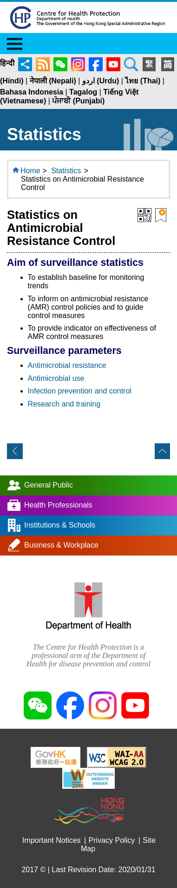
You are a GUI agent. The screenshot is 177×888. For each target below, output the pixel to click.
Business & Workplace (61, 545)
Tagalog (83, 92)
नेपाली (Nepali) (53, 81)
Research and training (64, 404)
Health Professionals (58, 505)
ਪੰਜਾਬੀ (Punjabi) (78, 101)
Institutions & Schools (59, 525)
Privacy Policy (112, 840)
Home (30, 171)
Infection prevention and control (79, 391)
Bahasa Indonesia (31, 92)
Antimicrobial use (56, 378)
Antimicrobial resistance (67, 365)
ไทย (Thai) (142, 81)
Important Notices (51, 840)
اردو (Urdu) (100, 81)
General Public (48, 485)
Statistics (66, 171)
